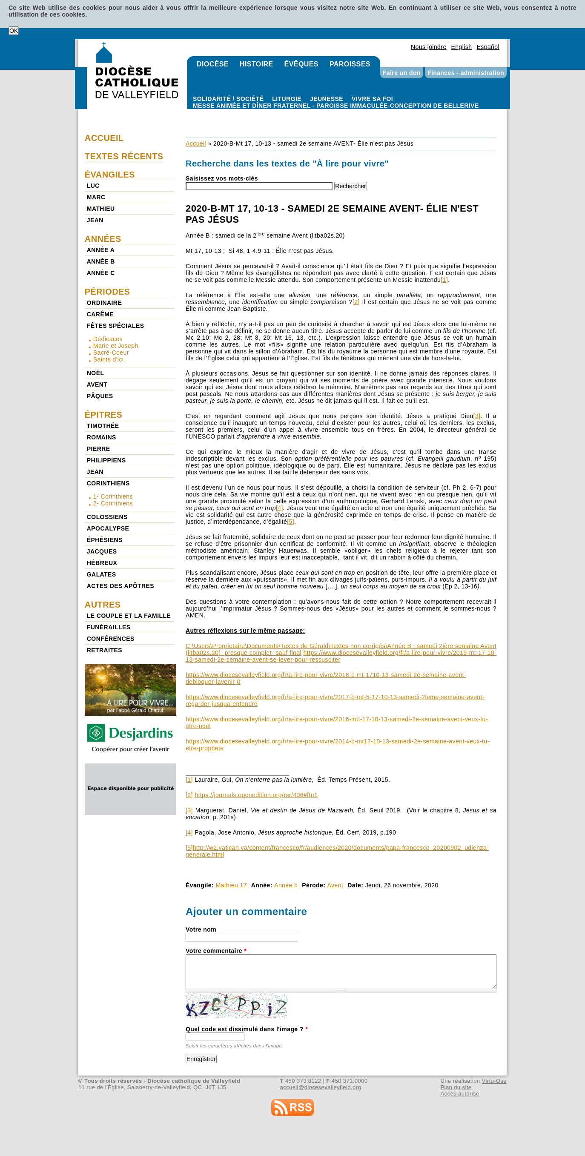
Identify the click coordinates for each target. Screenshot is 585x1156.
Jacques (102, 551)
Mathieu (101, 208)
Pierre (98, 448)
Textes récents (124, 156)
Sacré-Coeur (111, 352)
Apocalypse (108, 528)
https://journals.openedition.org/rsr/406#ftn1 (256, 795)
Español (487, 46)
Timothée (103, 425)
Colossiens (107, 516)
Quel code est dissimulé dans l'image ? (247, 1029)
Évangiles (110, 174)
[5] (290, 521)
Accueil (196, 143)
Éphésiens (105, 539)
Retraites (104, 650)
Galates (101, 574)
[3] (477, 416)
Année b (286, 885)
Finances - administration (465, 72)
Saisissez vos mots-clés (222, 178)
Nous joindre (429, 46)
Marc (96, 197)
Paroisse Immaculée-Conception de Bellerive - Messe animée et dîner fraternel (336, 112)
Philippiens (106, 460)
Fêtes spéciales (115, 325)
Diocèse (213, 64)
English (461, 46)
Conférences (111, 638)
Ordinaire (104, 302)
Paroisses (350, 64)
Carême (100, 314)
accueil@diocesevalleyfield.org (320, 1087)
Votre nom (201, 929)
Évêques (301, 64)
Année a (101, 250)
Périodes (107, 291)
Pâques (100, 396)
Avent (335, 885)
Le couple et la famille (129, 615)
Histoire (256, 64)
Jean (95, 220)
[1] (444, 279)
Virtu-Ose (494, 1081)
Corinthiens (108, 483)
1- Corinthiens (113, 496)
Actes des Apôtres (120, 585)
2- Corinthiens (113, 503)
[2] (356, 301)
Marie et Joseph (115, 345)
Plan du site (455, 1087)
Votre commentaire (216, 950)
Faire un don (402, 72)
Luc (93, 185)
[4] (279, 508)
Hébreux (102, 562)
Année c (101, 273)
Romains (101, 437)
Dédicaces (108, 339)
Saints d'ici (108, 359)
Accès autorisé (459, 1093)
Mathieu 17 (231, 885)
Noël (95, 373)
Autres (103, 604)
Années (103, 239)
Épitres (104, 414)
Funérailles (109, 627)
